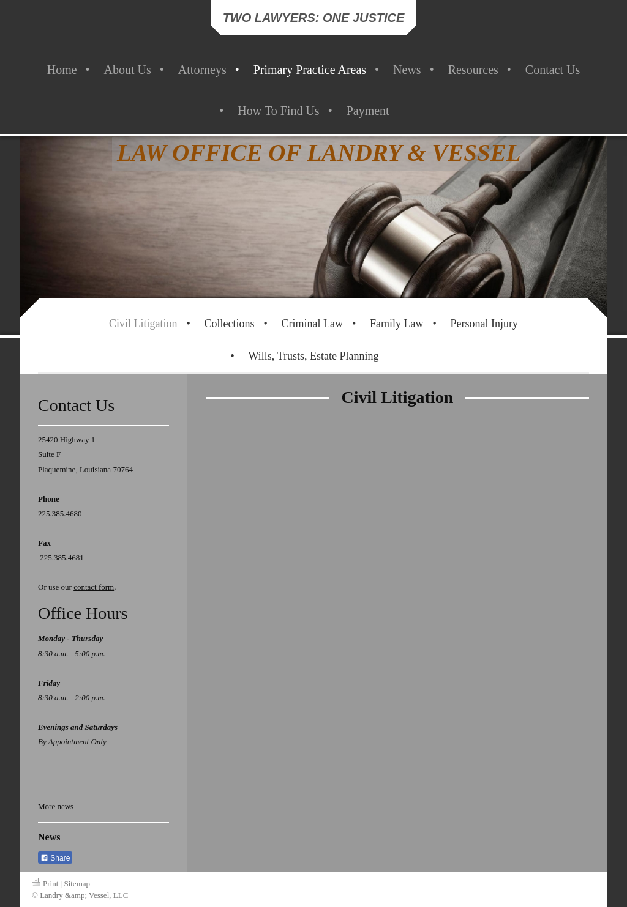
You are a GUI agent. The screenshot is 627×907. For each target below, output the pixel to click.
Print (45, 883)
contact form (93, 586)
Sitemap (77, 883)
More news (55, 806)
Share (55, 858)
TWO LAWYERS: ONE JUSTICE (314, 17)
